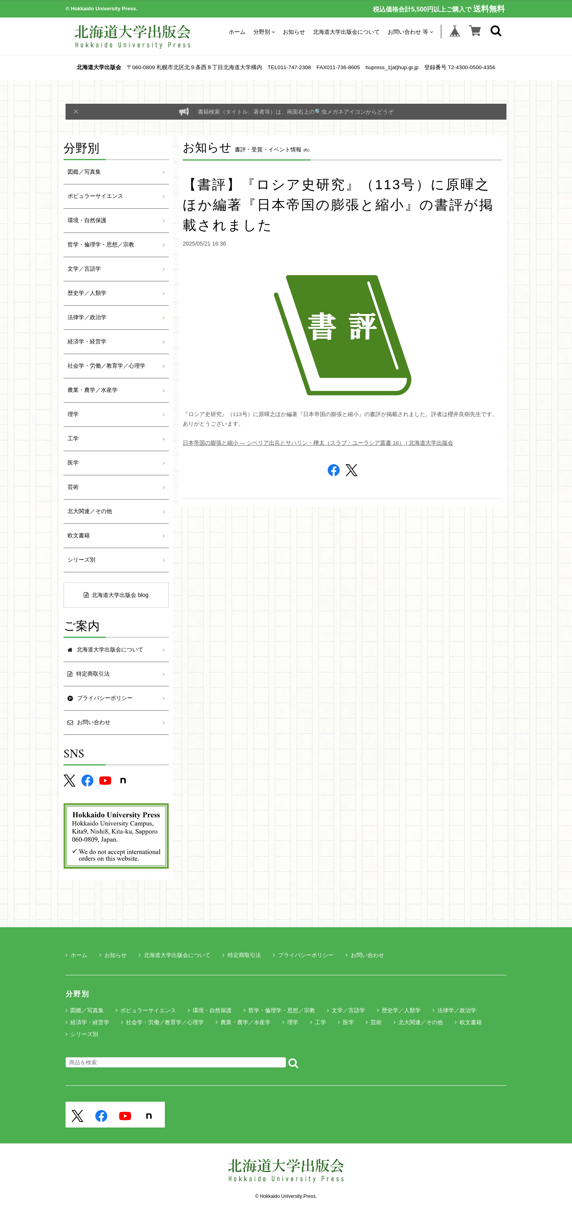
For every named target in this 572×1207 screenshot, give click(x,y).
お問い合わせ (365, 955)
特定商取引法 (241, 955)
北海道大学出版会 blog (116, 595)
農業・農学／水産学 (93, 390)
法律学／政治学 (87, 317)
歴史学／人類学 (87, 293)
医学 (73, 463)
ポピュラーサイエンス (95, 196)
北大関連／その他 (90, 511)
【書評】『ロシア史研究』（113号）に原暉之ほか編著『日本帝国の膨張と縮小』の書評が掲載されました (338, 204)
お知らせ (294, 32)
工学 (73, 439)
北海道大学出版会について (346, 32)
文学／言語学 (84, 269)
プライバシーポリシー (303, 955)
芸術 (73, 487)
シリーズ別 (81, 560)
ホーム (237, 32)
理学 (73, 414)
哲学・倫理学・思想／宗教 (101, 245)
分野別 (264, 32)
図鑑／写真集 (84, 172)
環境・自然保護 (87, 220)
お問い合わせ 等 (410, 32)
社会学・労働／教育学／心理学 (106, 366)
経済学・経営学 (87, 342)
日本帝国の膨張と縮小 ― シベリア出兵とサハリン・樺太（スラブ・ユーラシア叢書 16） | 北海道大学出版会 (318, 443)
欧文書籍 (79, 536)
